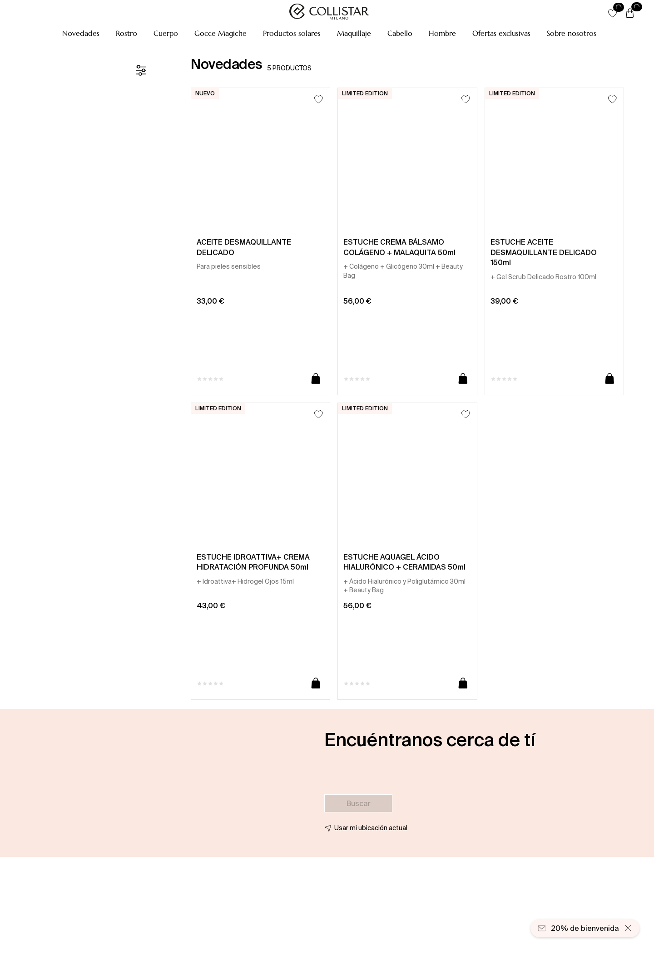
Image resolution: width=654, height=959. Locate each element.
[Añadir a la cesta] (316, 379)
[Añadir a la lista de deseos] (318, 99)
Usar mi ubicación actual (370, 827)
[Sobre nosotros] (571, 33)
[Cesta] (630, 14)
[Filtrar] (140, 70)
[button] (81, 33)
